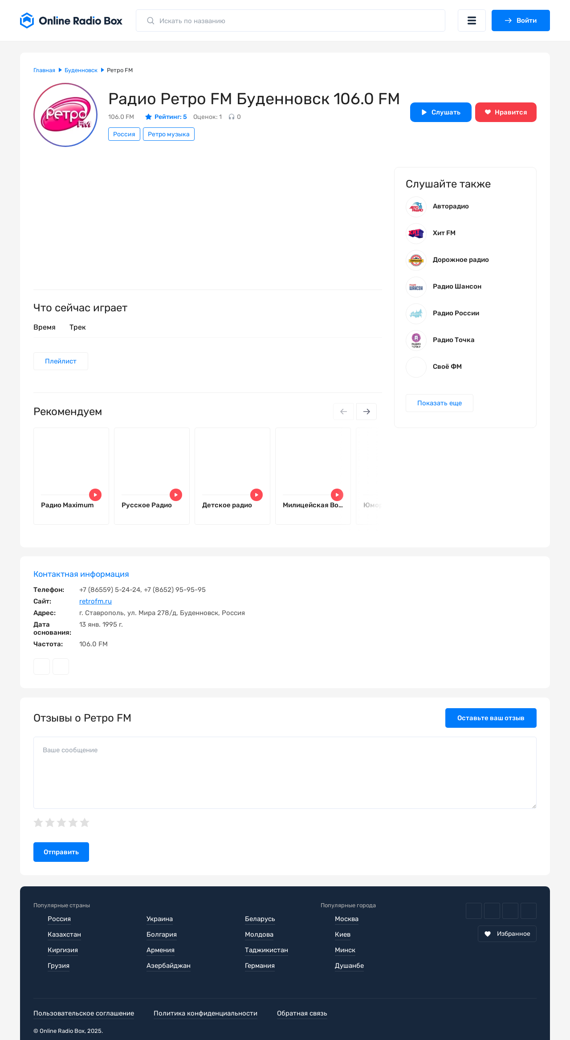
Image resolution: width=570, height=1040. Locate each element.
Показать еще (439, 403)
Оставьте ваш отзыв (491, 718)
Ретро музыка (169, 134)
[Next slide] (366, 411)
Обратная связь (302, 1013)
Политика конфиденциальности (205, 1013)
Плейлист (61, 361)
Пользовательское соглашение (83, 1013)
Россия (124, 134)
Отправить (61, 852)
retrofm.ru (95, 601)
